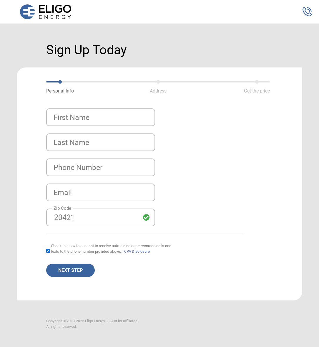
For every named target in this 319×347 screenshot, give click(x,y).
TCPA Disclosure (136, 251)
